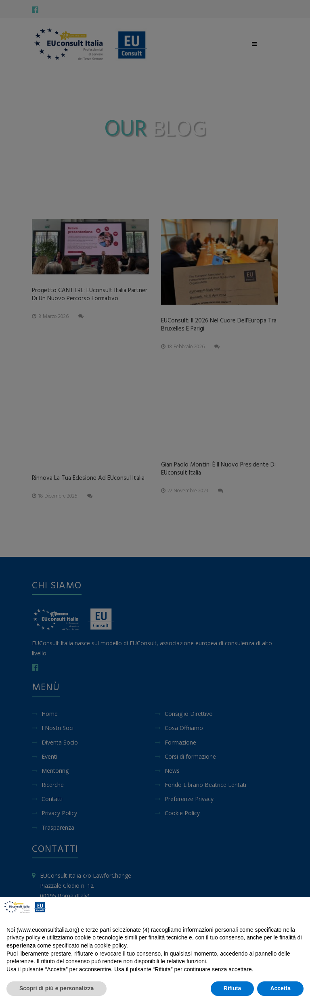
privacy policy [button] (23, 937)
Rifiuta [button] (232, 988)
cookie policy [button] (110, 945)
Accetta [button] (280, 988)
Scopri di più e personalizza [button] (56, 988)
